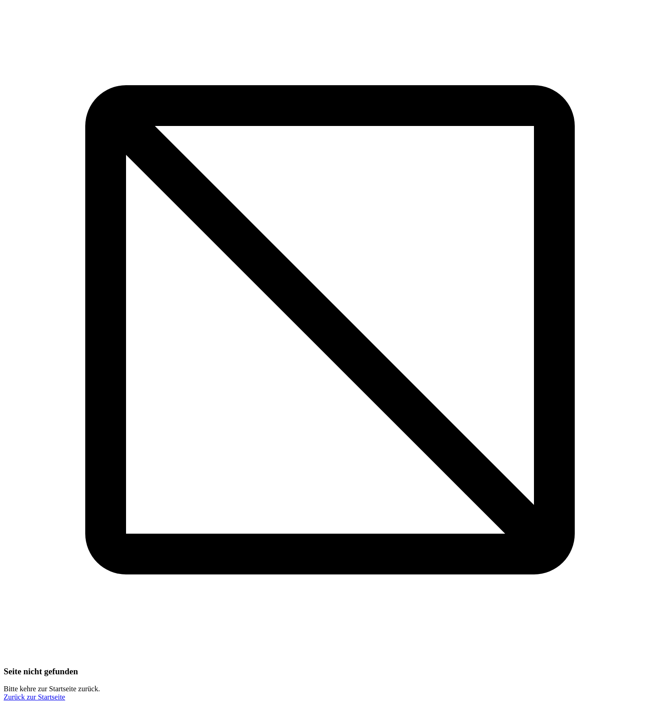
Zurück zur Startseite (34, 697)
